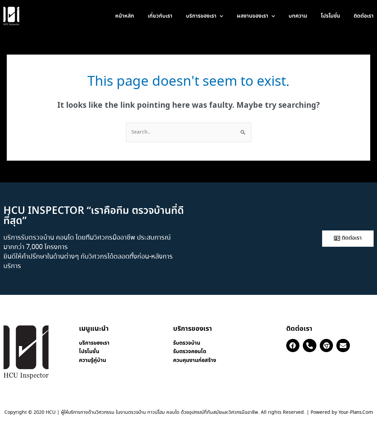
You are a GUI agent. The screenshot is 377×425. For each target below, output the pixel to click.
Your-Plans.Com (355, 412)
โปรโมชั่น (330, 16)
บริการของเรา (204, 16)
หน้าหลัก (124, 16)
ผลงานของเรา (256, 16)
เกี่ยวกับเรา (160, 16)
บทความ (298, 16)
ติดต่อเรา (364, 16)
